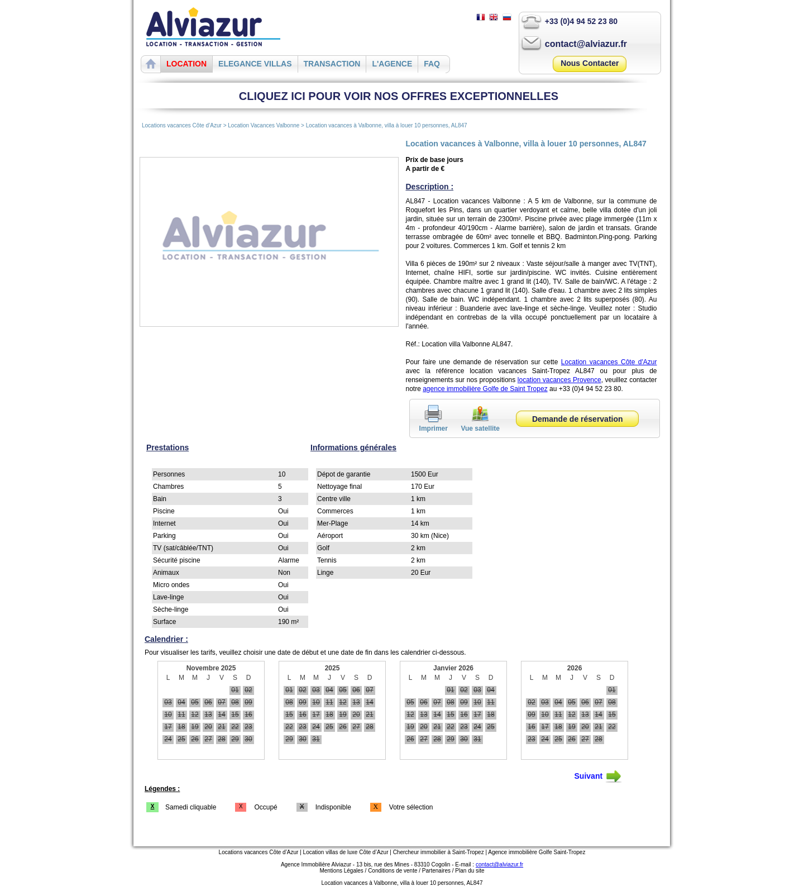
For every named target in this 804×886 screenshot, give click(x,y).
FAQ (432, 63)
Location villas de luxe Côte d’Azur (346, 852)
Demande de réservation (577, 419)
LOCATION (186, 63)
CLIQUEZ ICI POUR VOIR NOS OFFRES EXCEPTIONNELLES (398, 96)
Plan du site (469, 871)
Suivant (599, 776)
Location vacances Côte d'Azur (609, 362)
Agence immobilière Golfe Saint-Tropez (536, 852)
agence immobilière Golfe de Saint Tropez (485, 389)
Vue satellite (480, 424)
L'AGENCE (392, 63)
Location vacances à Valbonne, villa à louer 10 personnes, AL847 (386, 125)
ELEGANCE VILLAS (254, 63)
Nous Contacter (590, 63)
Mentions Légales (341, 871)
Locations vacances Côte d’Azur (182, 125)
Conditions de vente (392, 871)
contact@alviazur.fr (586, 44)
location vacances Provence (559, 380)
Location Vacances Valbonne (263, 125)
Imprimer (433, 424)
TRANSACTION (332, 63)
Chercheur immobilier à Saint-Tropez (438, 852)
